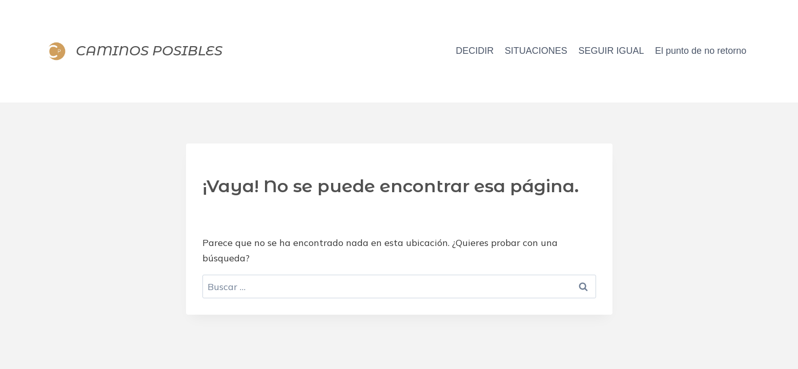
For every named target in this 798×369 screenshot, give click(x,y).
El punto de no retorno (700, 51)
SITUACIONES (536, 51)
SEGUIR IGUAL (611, 51)
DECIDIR (475, 51)
